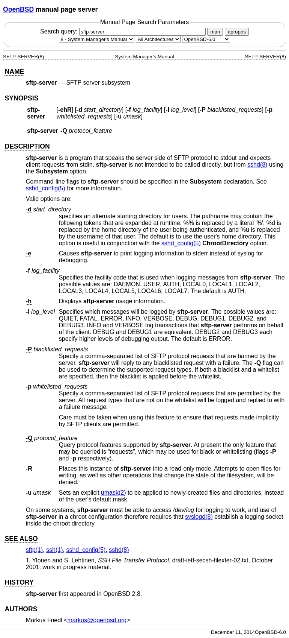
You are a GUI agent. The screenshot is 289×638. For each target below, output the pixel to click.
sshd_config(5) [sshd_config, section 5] (45, 188)
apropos (237, 32)
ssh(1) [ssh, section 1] (54, 550)
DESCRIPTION (27, 146)
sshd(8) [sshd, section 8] (257, 164)
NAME (14, 71)
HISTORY (19, 582)
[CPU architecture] (158, 39)
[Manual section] (96, 39)
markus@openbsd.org (97, 620)
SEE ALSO (21, 538)
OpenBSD (18, 9)
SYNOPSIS (21, 98)
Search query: (124, 31)
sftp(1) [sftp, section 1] (34, 550)
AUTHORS (21, 609)
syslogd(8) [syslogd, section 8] (199, 516)
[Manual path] (206, 39)
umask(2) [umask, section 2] (113, 492)
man (215, 32)
